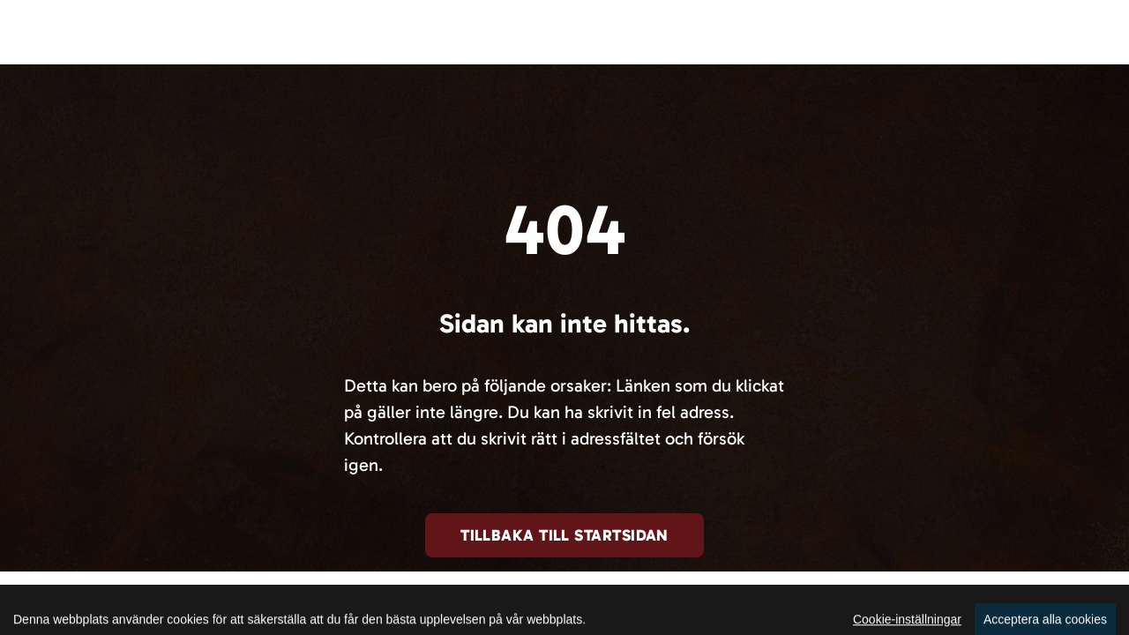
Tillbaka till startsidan (564, 535)
